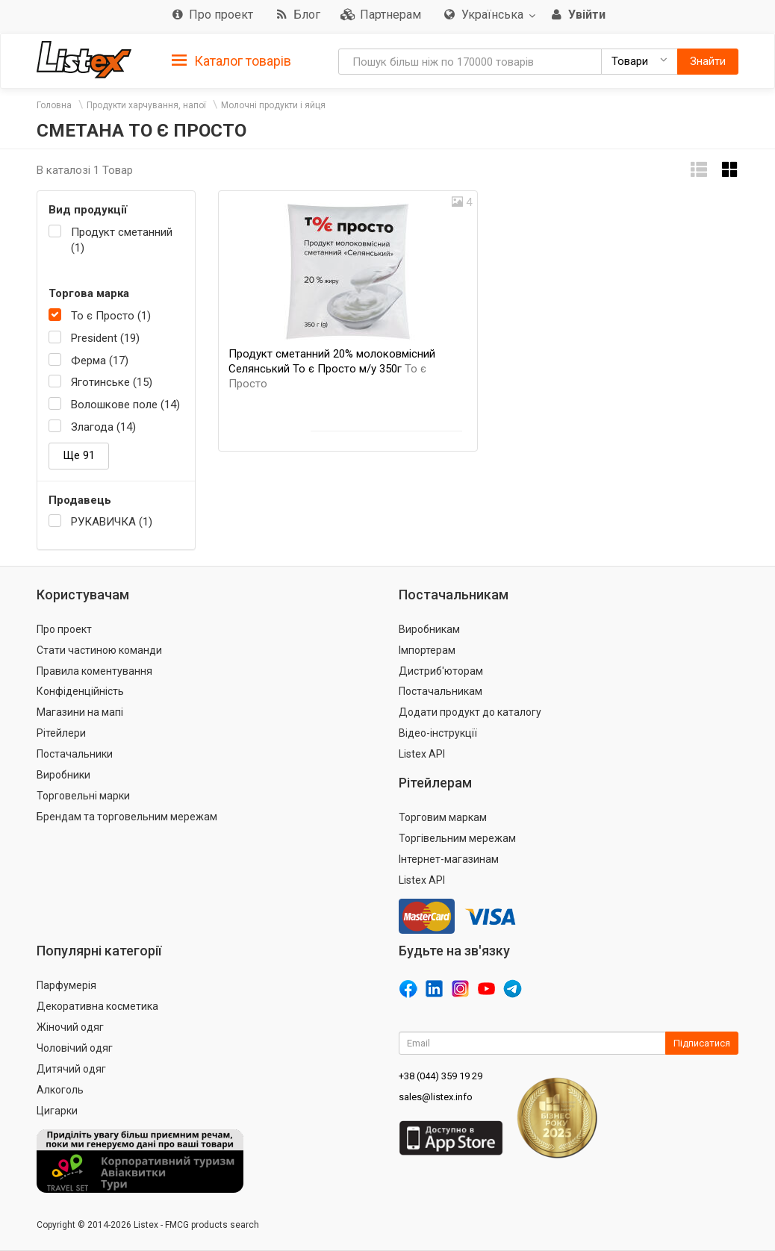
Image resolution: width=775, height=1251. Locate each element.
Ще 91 (79, 455)
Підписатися (701, 1043)
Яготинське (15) (111, 382)
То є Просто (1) (111, 315)
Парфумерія (66, 985)
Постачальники (75, 754)
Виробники (63, 775)
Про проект (64, 629)
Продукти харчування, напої (146, 105)
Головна (54, 105)
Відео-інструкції (438, 733)
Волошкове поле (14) (125, 404)
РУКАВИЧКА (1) (111, 521)
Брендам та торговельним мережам (127, 817)
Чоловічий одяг (75, 1048)
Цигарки (57, 1111)
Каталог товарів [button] (231, 61)
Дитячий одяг (71, 1069)
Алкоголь (60, 1090)
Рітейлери (61, 733)
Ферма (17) (99, 360)
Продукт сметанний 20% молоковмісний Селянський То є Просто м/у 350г (331, 368)
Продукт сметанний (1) (121, 240)
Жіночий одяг (70, 1027)
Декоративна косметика (97, 1006)
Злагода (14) (103, 427)
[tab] (231, 60)
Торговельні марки (83, 796)
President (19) (105, 338)
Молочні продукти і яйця (273, 105)
